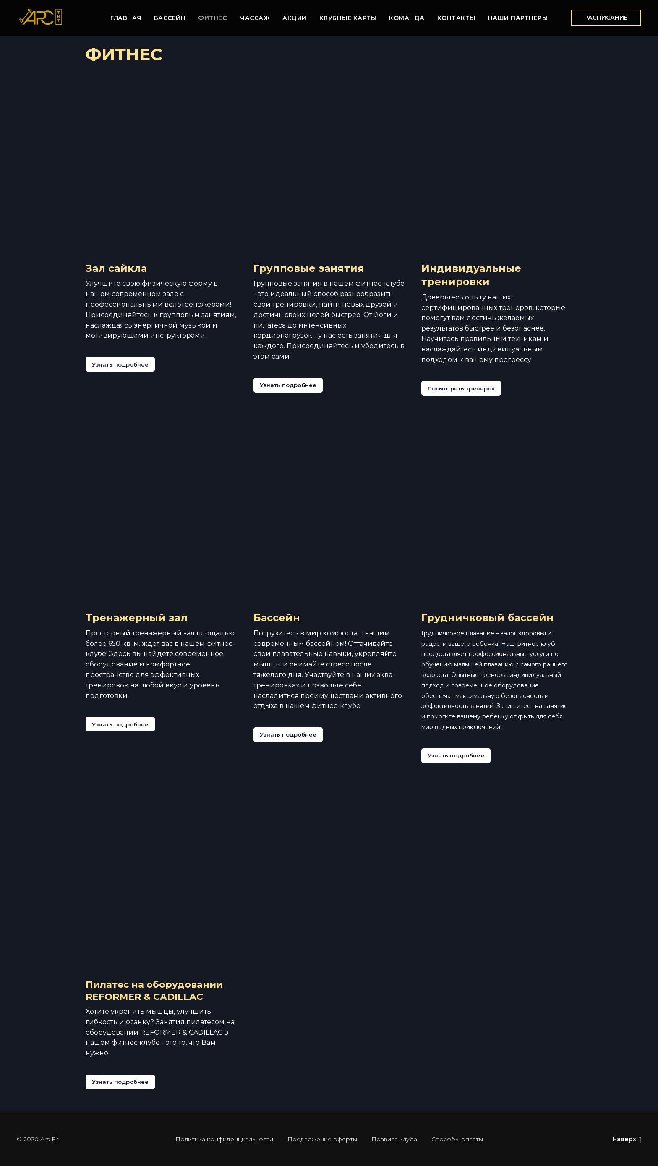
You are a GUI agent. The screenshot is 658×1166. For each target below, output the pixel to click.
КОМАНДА (407, 18)
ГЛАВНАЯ (125, 18)
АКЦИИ (294, 18)
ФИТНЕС (212, 18)
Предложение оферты (322, 1139)
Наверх (626, 1139)
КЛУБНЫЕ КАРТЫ (348, 18)
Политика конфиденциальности (224, 1139)
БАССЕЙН (170, 18)
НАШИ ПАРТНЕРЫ (518, 18)
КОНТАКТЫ (456, 18)
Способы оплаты (457, 1139)
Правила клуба (394, 1139)
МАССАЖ (254, 18)
